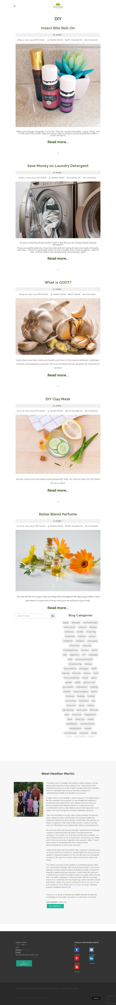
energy (88, 664)
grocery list (89, 682)
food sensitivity (71, 678)
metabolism (75, 728)
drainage (93, 655)
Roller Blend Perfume (58, 514)
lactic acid (82, 710)
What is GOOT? (58, 282)
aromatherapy (90, 622)
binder (80, 632)
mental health (87, 724)
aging (65, 622)
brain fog (91, 632)
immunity (71, 705)
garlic (94, 678)
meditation (71, 724)
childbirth (68, 641)
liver (67, 714)
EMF (70, 659)
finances (76, 673)
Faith (94, 668)
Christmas (74, 645)
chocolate (92, 641)
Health (77, 294)
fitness (87, 673)
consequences (70, 650)
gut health (68, 687)
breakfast (70, 636)
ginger (69, 682)
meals (90, 719)
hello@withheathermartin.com (27, 955)
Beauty (93, 627)
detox (94, 650)
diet (65, 655)
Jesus (81, 705)
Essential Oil (76, 40)
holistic (91, 696)
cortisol (85, 650)
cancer (92, 636)
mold (93, 733)
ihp (93, 701)
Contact (55, 906)
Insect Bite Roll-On (58, 28)
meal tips (79, 719)
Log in (96, 998)
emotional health (84, 659)
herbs (94, 691)
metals (87, 728)
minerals (84, 733)
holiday (81, 696)
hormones (71, 701)
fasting (65, 673)
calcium (82, 636)
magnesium (90, 714)
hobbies (70, 696)
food (95, 673)
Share (57, 35)
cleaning (73, 178)
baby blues (69, 627)
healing (94, 687)
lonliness (76, 714)
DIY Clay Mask (58, 399)
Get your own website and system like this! (32, 998)
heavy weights (80, 691)
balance (82, 627)
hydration (84, 701)
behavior (69, 632)
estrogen (84, 668)
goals (78, 682)
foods (85, 678)
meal (69, 719)
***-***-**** (25, 950)
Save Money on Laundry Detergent (58, 166)
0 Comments (91, 40)
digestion (74, 655)
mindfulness (70, 733)
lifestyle (94, 710)
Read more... (58, 142)
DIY (68, 40)
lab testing (68, 710)
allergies (76, 622)
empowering (75, 664)
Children (80, 641)
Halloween (81, 687)
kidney (90, 705)
